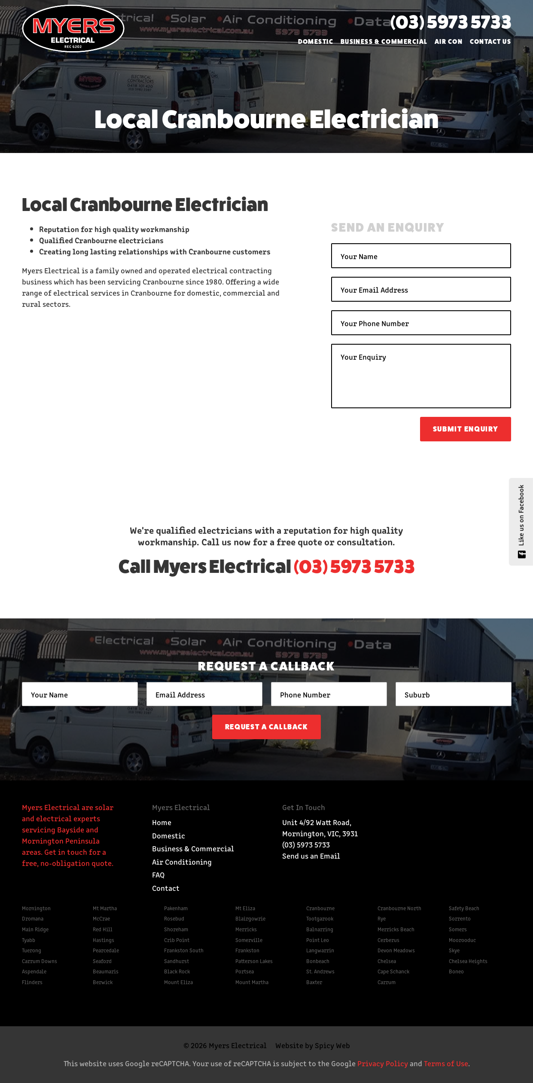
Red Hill (103, 929)
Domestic (316, 41)
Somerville (248, 940)
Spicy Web (332, 1044)
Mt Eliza (245, 908)
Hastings (103, 940)
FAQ (158, 874)
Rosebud (174, 918)
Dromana (32, 918)
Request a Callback (266, 727)
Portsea (244, 971)
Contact (166, 887)
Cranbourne (320, 908)
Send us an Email (311, 855)
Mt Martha (105, 908)
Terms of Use (446, 1062)
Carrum (387, 982)
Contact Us (491, 41)
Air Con (449, 41)
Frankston (247, 950)
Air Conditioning (182, 861)
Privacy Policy (382, 1062)
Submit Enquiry (466, 429)
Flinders (32, 982)
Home (161, 821)
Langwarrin (320, 950)
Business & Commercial (384, 41)
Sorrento (460, 918)
